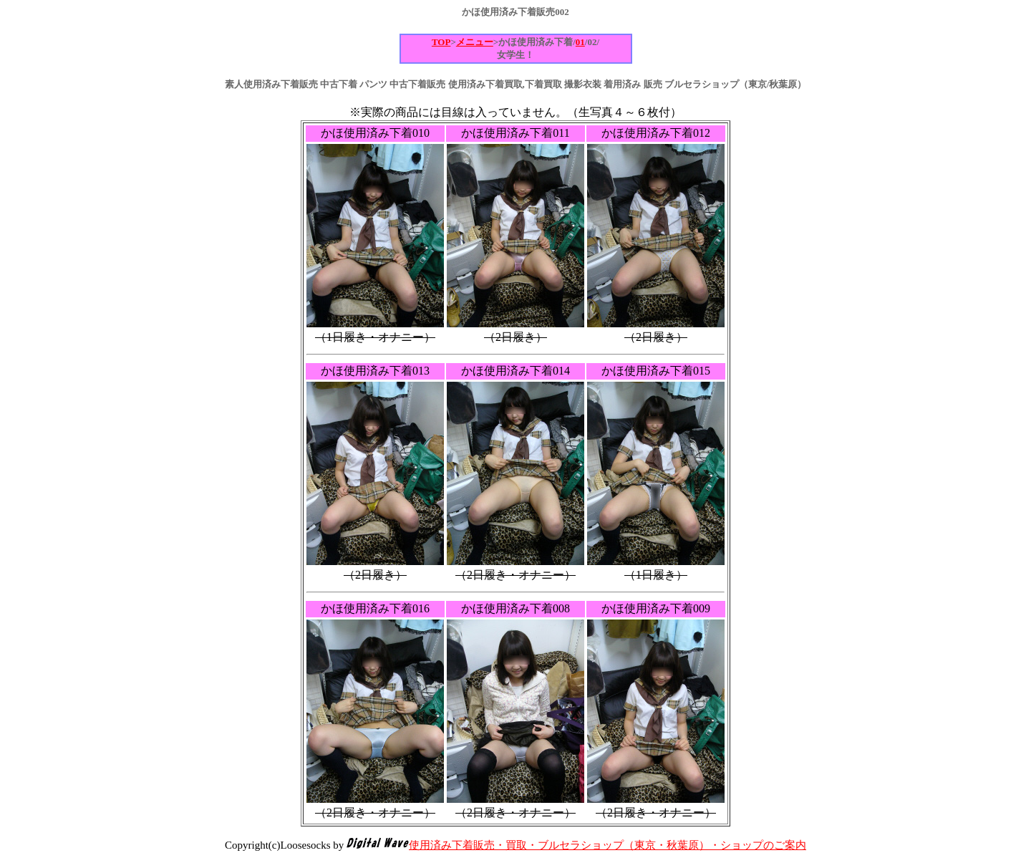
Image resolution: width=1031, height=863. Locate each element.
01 (580, 42)
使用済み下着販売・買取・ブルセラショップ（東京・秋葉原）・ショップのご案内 (607, 845)
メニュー (474, 42)
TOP (441, 42)
